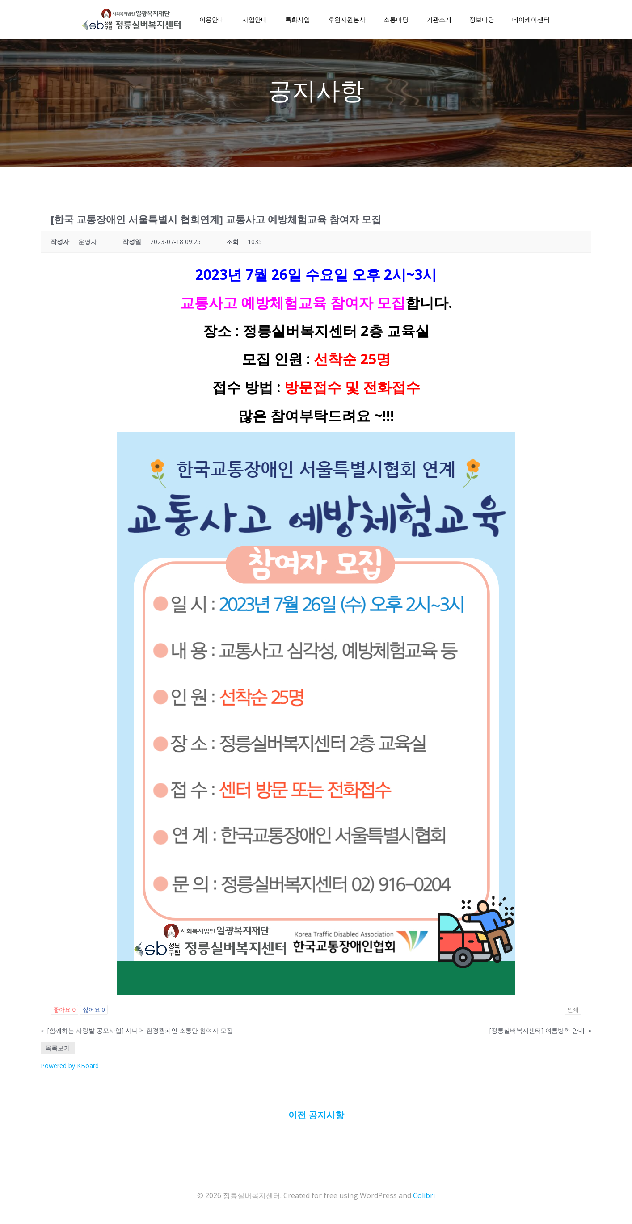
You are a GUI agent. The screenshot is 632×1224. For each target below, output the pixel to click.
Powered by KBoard (70, 1068)
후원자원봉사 (346, 20)
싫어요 (94, 1012)
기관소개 (438, 20)
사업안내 (254, 20)
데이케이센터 (530, 20)
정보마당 (481, 20)
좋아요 (64, 1012)
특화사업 (297, 20)
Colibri (424, 1198)
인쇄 (573, 1012)
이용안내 (211, 20)
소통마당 (395, 20)
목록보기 (57, 1050)
